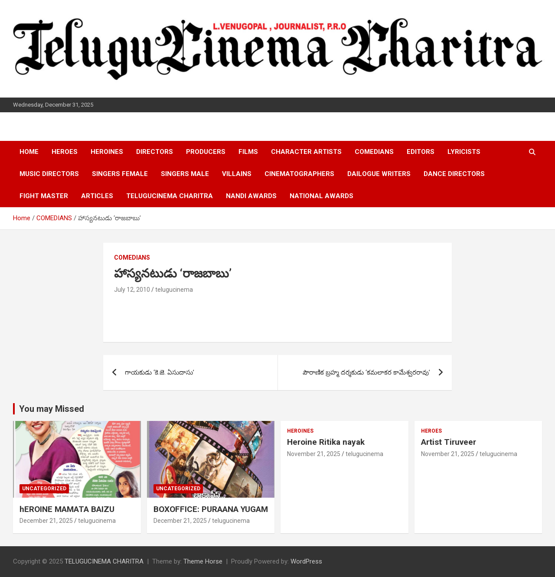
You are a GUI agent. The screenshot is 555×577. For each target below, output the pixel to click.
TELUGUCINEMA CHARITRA (169, 196)
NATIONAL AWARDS (321, 196)
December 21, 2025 (46, 520)
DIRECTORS (154, 152)
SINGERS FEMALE (120, 174)
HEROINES (107, 152)
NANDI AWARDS (251, 196)
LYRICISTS (463, 152)
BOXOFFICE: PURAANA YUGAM (210, 509)
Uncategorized (44, 489)
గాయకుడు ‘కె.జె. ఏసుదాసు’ (159, 372)
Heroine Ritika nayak (326, 442)
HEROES (65, 152)
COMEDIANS (374, 152)
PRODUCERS (205, 152)
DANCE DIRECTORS (454, 174)
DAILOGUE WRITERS (379, 174)
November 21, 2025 (313, 453)
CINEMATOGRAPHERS (299, 174)
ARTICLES (97, 196)
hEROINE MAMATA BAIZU (67, 509)
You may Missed (51, 409)
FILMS (248, 152)
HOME (29, 152)
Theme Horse (202, 561)
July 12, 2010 (132, 289)
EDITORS (420, 152)
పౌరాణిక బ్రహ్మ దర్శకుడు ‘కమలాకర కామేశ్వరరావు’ (366, 372)
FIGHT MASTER (44, 196)
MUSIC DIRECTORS (49, 174)
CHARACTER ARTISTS (306, 152)
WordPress (306, 561)
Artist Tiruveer (448, 442)
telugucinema (174, 289)
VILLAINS (236, 174)
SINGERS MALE (185, 174)
